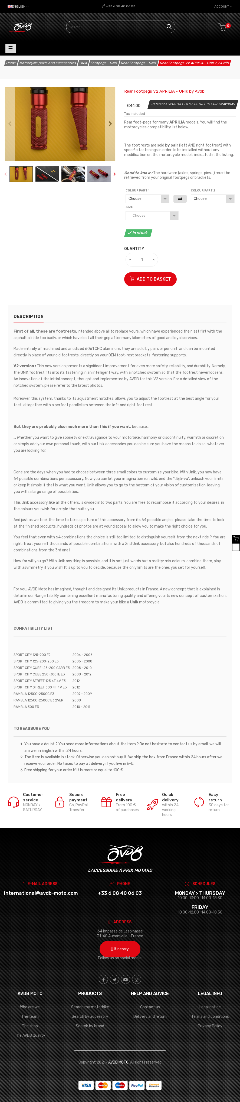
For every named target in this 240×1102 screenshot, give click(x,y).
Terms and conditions (210, 1016)
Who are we (30, 1007)
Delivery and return (150, 1016)
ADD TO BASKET (150, 279)
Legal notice (210, 1007)
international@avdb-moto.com (41, 893)
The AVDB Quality (30, 1035)
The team (30, 1016)
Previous (9, 124)
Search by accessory (90, 1016)
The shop (30, 1026)
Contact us (150, 1007)
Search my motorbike (90, 1007)
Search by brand (90, 1026)
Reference (159, 104)
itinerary (120, 949)
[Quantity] (142, 259)
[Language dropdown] (18, 6)
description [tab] (29, 316)
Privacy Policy (210, 1026)
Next (110, 124)
